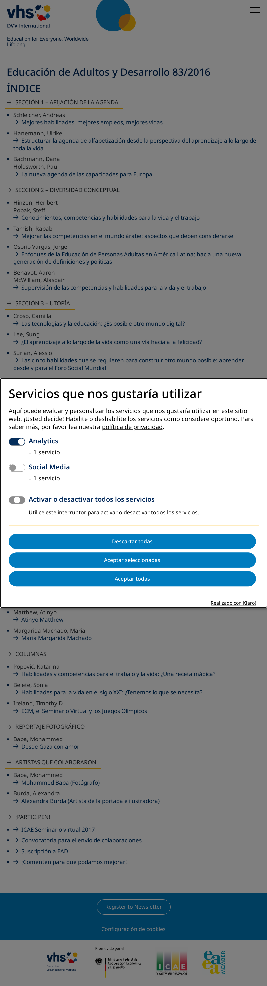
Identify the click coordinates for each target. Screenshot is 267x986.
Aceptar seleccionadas (132, 560)
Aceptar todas (132, 579)
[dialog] (133, 492)
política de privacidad (132, 427)
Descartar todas (132, 541)
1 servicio (44, 452)
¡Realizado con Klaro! (232, 603)
